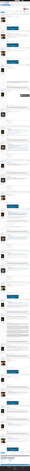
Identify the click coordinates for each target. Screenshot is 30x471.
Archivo (27, 464)
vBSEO (21, 467)
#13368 (28, 314)
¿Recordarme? (21, 0)
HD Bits (14, 467)
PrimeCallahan (10, 85)
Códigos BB (9, 458)
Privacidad (14, 469)
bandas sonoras (3, 456)
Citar (28, 47)
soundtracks (5, 456)
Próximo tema (16, 454)
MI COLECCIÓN (8, 42)
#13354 (28, 65)
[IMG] (10, 459)
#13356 (28, 109)
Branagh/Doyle (11, 292)
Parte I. (7, 320)
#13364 (28, 251)
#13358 (28, 142)
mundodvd (26, 464)
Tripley (10, 105)
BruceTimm (9, 105)
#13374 (28, 421)
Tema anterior (14, 454)
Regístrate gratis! (14, 0)
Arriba (28, 464)
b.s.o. (1, 456)
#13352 (28, 31)
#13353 (28, 48)
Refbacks (1, 462)
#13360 (28, 175)
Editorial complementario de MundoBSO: (10, 322)
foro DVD (8, 467)
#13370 (28, 358)
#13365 (28, 265)
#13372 (28, 389)
